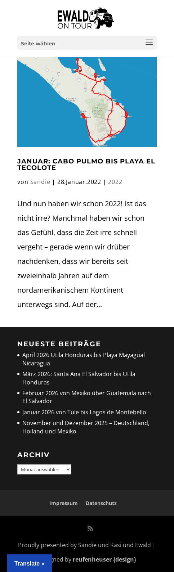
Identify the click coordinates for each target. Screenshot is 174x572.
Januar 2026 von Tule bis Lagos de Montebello (84, 412)
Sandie (40, 182)
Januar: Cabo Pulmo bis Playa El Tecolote (86, 164)
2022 (115, 182)
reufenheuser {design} (104, 559)
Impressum (63, 503)
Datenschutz (101, 503)
